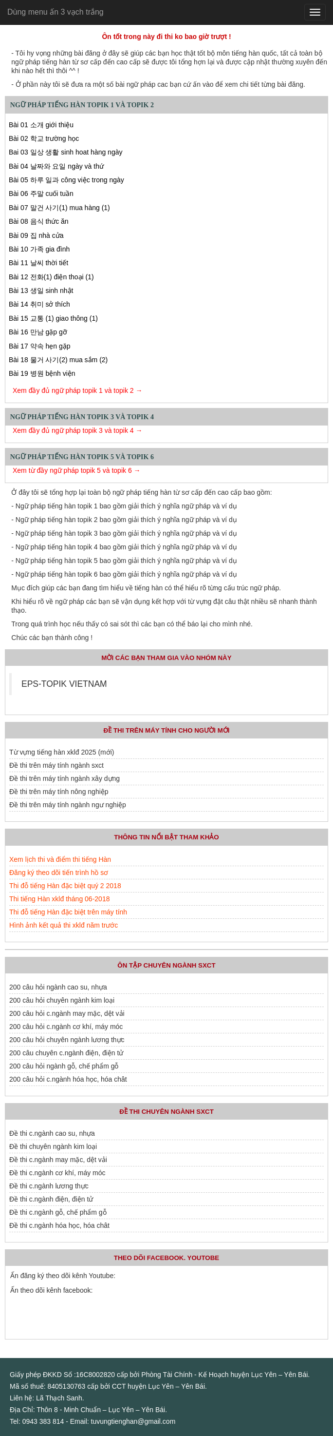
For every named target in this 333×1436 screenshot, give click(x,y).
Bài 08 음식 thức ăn (39, 221)
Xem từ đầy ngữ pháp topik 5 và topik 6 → (77, 470)
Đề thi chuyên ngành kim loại (53, 1146)
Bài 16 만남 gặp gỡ (38, 332)
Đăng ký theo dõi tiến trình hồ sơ (58, 872)
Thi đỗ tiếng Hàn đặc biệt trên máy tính (68, 912)
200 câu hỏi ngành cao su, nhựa (58, 987)
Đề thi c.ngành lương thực (49, 1186)
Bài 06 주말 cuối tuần (41, 193)
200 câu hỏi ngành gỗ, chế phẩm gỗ (63, 1066)
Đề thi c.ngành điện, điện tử (51, 1199)
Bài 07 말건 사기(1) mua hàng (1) (59, 208)
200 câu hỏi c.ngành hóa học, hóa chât (68, 1079)
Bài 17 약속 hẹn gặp (40, 346)
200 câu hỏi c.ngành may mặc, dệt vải (67, 1013)
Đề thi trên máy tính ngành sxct (56, 765)
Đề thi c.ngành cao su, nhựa (52, 1133)
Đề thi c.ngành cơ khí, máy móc (57, 1173)
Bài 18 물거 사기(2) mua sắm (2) (58, 360)
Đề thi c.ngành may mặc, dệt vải (58, 1160)
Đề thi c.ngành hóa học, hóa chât (59, 1225)
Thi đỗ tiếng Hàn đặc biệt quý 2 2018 (65, 886)
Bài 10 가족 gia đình (39, 249)
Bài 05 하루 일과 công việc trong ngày (66, 180)
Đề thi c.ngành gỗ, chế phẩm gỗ (58, 1212)
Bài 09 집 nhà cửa (36, 235)
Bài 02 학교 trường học (44, 138)
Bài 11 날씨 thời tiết (38, 263)
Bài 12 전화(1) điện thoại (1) (51, 277)
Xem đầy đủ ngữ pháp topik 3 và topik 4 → (77, 430)
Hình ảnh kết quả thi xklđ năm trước (63, 925)
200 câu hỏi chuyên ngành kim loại (61, 1000)
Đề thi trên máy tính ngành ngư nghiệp (67, 805)
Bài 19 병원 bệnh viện (42, 373)
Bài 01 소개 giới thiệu (41, 125)
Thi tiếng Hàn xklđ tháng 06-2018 (59, 899)
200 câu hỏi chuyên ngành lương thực (67, 1040)
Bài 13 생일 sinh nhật (41, 290)
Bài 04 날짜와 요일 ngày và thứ (56, 166)
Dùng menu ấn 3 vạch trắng (55, 12)
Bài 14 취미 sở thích (39, 304)
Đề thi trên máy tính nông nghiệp (59, 792)
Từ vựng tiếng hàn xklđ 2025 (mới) (61, 752)
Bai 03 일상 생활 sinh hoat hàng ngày (65, 152)
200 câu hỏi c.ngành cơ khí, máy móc (66, 1026)
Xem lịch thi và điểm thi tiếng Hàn (60, 859)
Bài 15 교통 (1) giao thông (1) (53, 318)
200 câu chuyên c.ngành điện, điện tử (66, 1053)
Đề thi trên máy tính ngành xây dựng (64, 778)
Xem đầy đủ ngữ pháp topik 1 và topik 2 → (77, 390)
